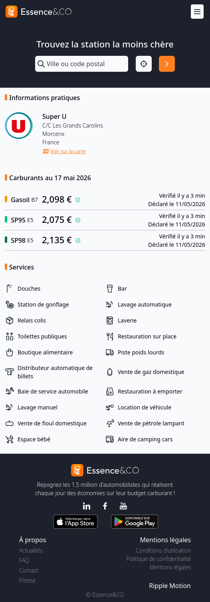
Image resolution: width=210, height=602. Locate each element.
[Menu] (197, 11)
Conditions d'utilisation (163, 550)
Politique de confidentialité (159, 559)
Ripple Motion (170, 585)
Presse (27, 580)
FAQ (24, 560)
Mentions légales (170, 567)
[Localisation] (144, 64)
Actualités (31, 550)
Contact (28, 570)
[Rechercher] (167, 64)
